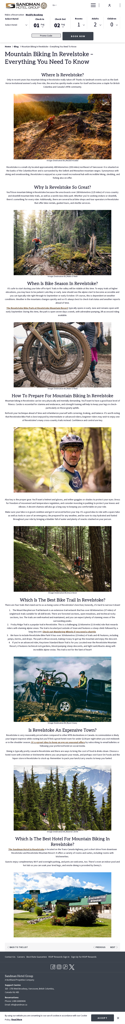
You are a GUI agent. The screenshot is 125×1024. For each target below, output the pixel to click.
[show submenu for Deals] (87, 5)
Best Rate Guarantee (37, 956)
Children (111, 18)
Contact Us (10, 956)
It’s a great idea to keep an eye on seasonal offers (58, 742)
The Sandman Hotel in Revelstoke (26, 849)
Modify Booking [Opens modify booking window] (34, 14)
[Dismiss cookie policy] (118, 1018)
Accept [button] (102, 1017)
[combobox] (16, 25)
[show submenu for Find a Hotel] (75, 5)
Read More (16, 1019)
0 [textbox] (111, 24)
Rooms (79, 18)
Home (8, 46)
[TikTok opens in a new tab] (65, 966)
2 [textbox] (95, 24)
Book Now (78, 36)
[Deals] (81, 5)
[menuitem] (10, 956)
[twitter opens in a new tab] (71, 966)
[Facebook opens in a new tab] (53, 966)
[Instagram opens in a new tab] (59, 966)
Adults (95, 18)
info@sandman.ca (19, 1004)
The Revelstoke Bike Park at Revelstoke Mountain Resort (37, 308)
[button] (40, 22)
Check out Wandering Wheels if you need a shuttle (69, 631)
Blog (16, 46)
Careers (21, 956)
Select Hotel (11, 18)
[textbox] (18, 24)
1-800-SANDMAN (19, 1000)
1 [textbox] (78, 24)
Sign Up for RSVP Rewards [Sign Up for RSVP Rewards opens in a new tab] (84, 956)
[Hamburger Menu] (92, 5)
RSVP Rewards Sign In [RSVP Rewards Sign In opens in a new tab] (59, 956)
